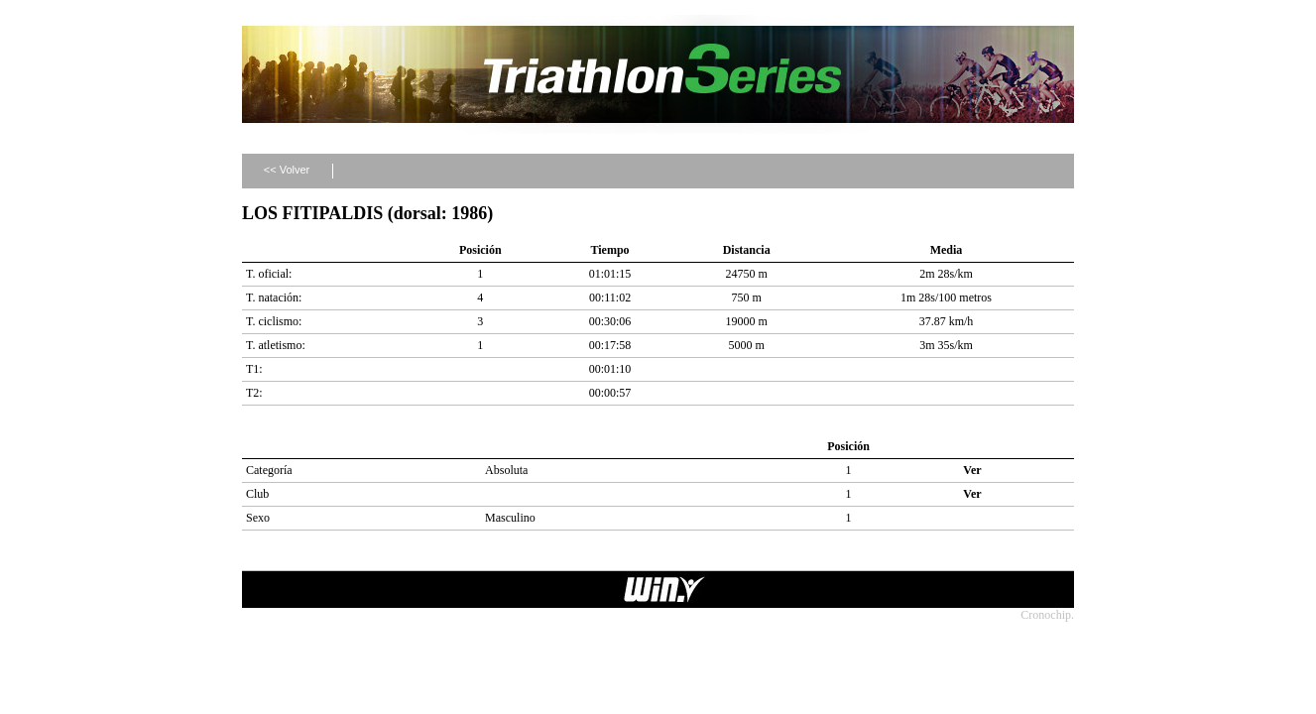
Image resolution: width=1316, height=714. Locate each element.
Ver (972, 470)
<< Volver (286, 170)
